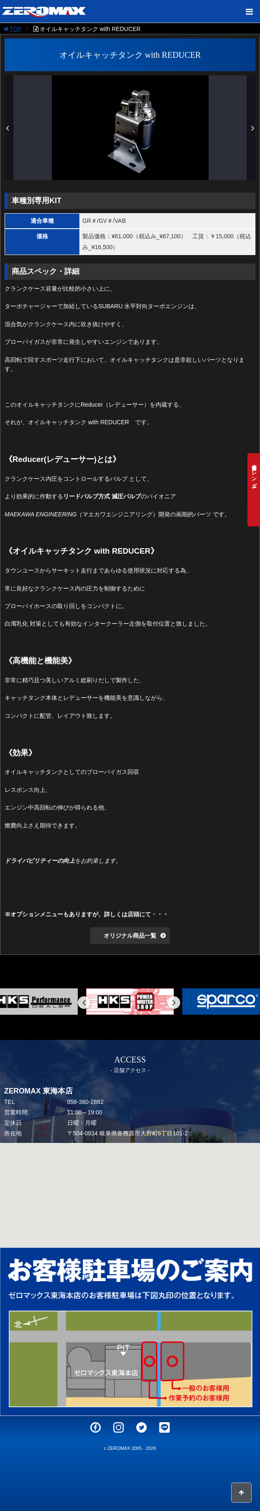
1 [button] (124, 186)
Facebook (95, 1427)
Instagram (118, 1427)
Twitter (141, 1427)
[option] (130, 127)
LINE (164, 1427)
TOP (12, 29)
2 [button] (136, 186)
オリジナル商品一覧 (130, 935)
